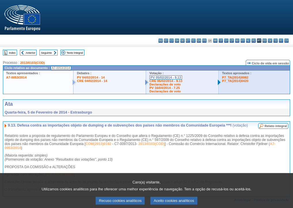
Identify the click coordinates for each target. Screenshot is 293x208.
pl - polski (254, 40)
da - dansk (177, 40)
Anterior (30, 52)
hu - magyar (237, 40)
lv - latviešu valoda (226, 40)
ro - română (264, 40)
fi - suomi (281, 40)
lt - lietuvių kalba (232, 40)
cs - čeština (171, 40)
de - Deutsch (182, 40)
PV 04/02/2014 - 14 (91, 77)
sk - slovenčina (270, 40)
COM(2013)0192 (98, 144)
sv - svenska (286, 40)
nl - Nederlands (248, 40)
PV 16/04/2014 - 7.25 (165, 88)
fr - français (204, 40)
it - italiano (221, 40)
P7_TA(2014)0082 (235, 77)
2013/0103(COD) (32, 62)
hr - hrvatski (215, 40)
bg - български (160, 40)
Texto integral (75, 52)
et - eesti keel (188, 40)
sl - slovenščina (275, 40)
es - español (166, 40)
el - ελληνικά (193, 40)
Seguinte (46, 52)
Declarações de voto (165, 84)
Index (12, 52)
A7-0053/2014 (16, 77)
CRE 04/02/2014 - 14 (92, 81)
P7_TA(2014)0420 (235, 81)
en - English (199, 40)
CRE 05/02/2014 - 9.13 (166, 81)
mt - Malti (243, 40)
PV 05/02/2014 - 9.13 (166, 77)
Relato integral (275, 126)
